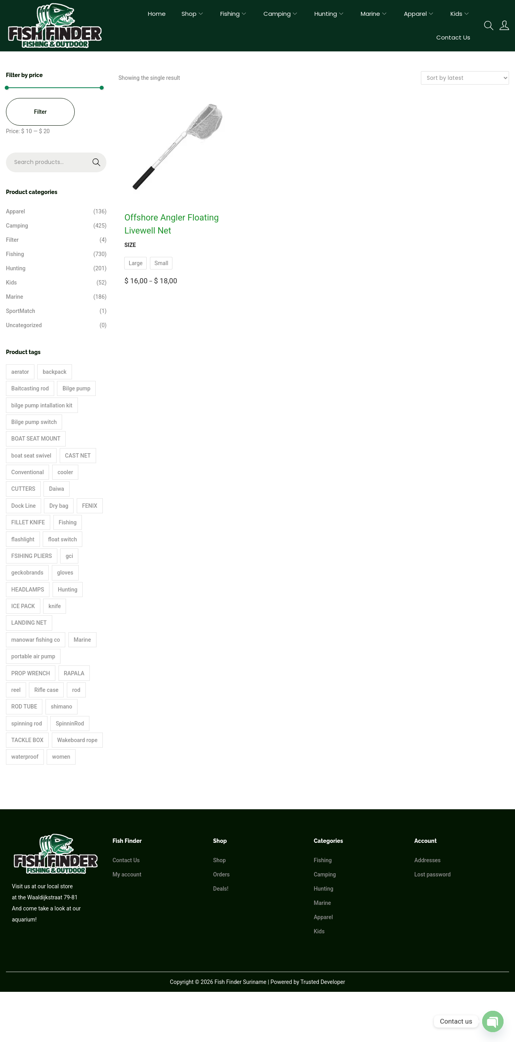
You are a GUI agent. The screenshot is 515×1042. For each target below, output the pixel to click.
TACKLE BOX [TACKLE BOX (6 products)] (27, 740)
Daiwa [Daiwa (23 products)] (56, 489)
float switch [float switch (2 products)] (62, 539)
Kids (11, 282)
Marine (14, 297)
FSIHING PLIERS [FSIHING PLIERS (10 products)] (31, 556)
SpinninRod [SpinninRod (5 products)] (70, 723)
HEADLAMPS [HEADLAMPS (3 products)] (27, 589)
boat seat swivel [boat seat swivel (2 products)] (31, 455)
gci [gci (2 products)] (69, 556)
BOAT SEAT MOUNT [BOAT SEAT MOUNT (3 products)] (36, 438)
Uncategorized (24, 325)
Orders (221, 874)
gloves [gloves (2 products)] (65, 572)
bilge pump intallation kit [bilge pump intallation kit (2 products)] (41, 405)
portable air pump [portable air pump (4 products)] (33, 656)
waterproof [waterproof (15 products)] (25, 757)
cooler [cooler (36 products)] (65, 472)
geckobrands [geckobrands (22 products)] (27, 572)
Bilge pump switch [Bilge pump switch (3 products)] (34, 422)
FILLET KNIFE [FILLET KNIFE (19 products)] (28, 522)
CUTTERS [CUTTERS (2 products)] (23, 489)
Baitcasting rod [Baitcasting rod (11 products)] (30, 388)
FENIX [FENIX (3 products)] (89, 506)
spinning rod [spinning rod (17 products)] (26, 723)
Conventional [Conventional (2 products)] (27, 472)
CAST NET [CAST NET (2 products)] (78, 455)
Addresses (428, 860)
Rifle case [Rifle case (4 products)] (46, 690)
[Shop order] (465, 78)
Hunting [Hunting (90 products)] (67, 589)
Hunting (15, 268)
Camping (17, 225)
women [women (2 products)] (61, 757)
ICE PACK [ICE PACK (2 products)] (23, 606)
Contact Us (126, 860)
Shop (219, 860)
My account (126, 874)
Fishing (15, 254)
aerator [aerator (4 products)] (20, 372)
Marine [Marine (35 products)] (82, 640)
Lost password (433, 874)
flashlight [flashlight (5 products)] (22, 539)
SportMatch (20, 311)
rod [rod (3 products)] (76, 690)
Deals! (221, 889)
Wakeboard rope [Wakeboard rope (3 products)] (77, 740)
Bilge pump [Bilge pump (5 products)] (76, 388)
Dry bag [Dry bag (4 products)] (58, 506)
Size (130, 245)
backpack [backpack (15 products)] (54, 372)
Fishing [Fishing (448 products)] (68, 522)
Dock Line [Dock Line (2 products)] (23, 506)
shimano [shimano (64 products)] (61, 706)
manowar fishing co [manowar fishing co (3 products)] (35, 640)
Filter (40, 112)
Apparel (15, 211)
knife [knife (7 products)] (55, 606)
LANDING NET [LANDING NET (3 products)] (29, 623)
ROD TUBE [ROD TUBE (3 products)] (24, 706)
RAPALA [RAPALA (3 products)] (74, 673)
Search (80, 167)
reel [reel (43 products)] (16, 690)
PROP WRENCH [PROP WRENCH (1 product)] (30, 673)
